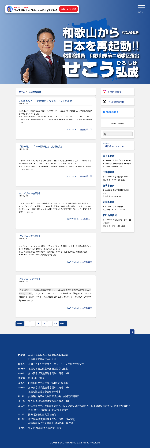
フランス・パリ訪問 (29, 279)
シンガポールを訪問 (29, 193)
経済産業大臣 (86, 129)
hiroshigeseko (112, 91)
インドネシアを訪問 (29, 236)
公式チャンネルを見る (68, 9)
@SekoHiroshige (113, 101)
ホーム (22, 92)
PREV (20, 323)
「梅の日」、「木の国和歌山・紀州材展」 (41, 146)
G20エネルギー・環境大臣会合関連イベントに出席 (45, 101)
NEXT (63, 323)
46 (55, 323)
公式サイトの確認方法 (118, 123)
